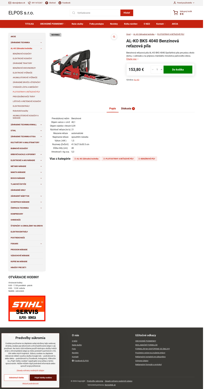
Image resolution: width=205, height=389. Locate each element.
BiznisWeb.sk (110, 385)
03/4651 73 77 (17, 344)
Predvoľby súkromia (95, 381)
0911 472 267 (17, 341)
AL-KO (136, 80)
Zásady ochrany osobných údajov (118, 381)
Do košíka (178, 69)
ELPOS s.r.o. (21, 12)
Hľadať (127, 13)
